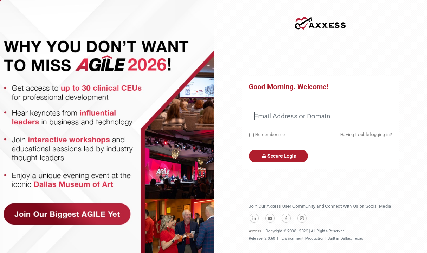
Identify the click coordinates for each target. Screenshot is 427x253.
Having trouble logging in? (366, 134)
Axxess (255, 231)
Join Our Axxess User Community (282, 206)
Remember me (270, 134)
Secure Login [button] (278, 156)
